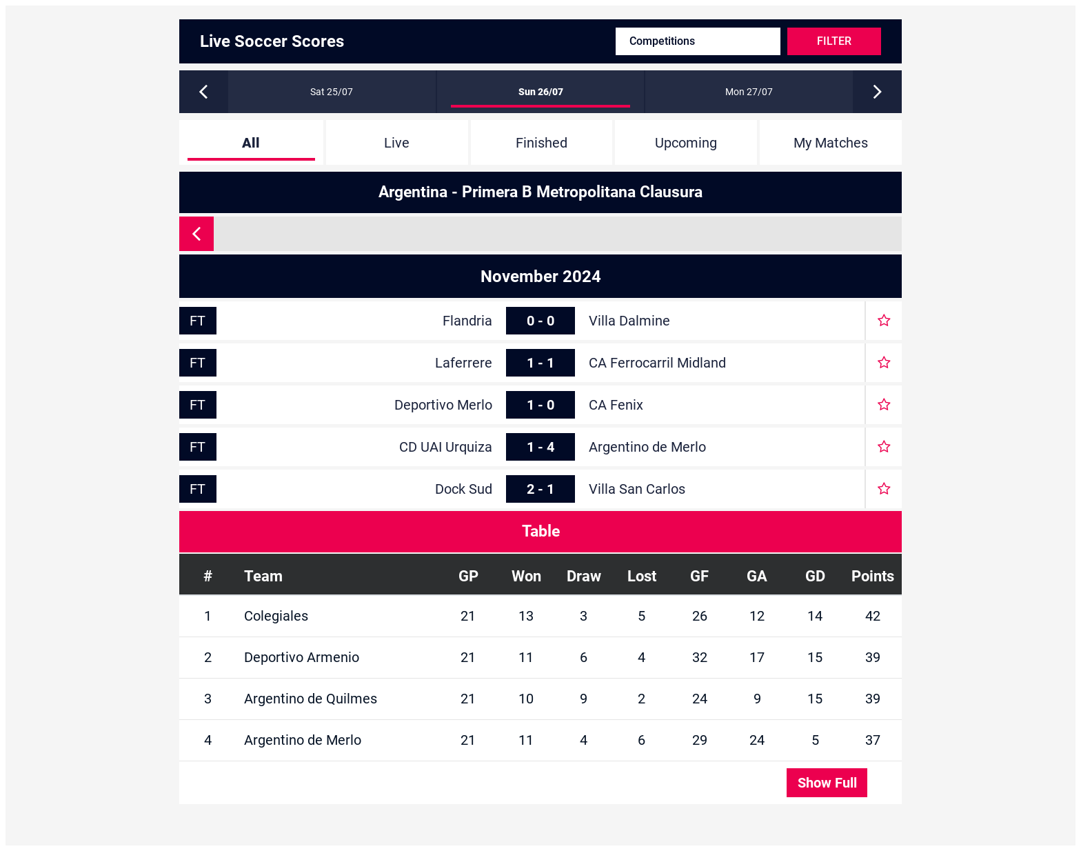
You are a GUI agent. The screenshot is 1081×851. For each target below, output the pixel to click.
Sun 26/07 (540, 91)
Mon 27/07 (749, 91)
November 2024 (541, 276)
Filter (834, 41)
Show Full (827, 782)
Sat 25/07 (331, 91)
